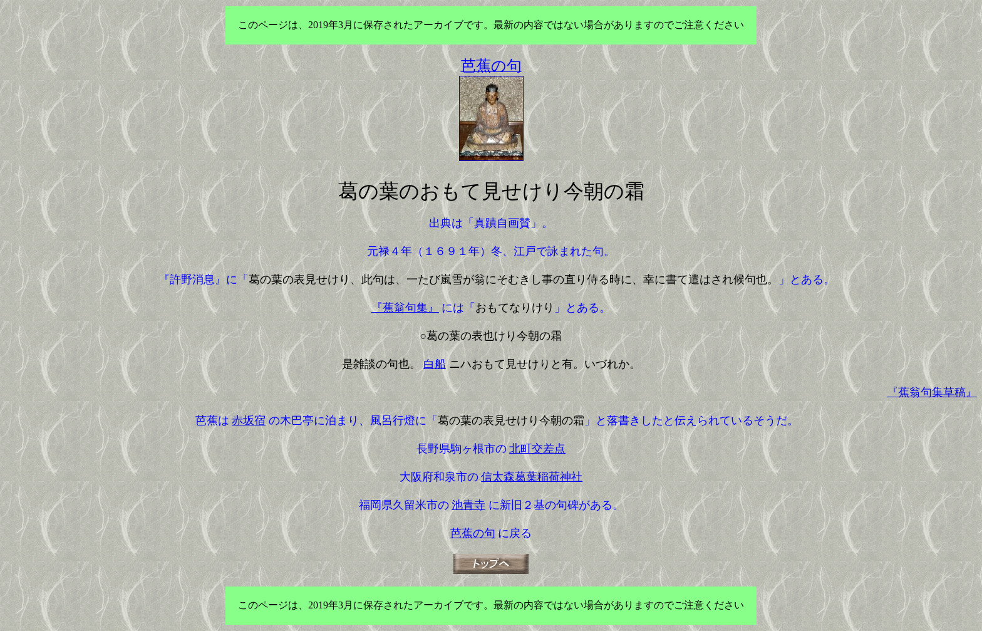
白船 (434, 364)
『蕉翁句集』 (405, 307)
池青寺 (468, 505)
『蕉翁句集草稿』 (932, 392)
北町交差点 (537, 448)
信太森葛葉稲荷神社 (531, 477)
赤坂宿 (249, 420)
